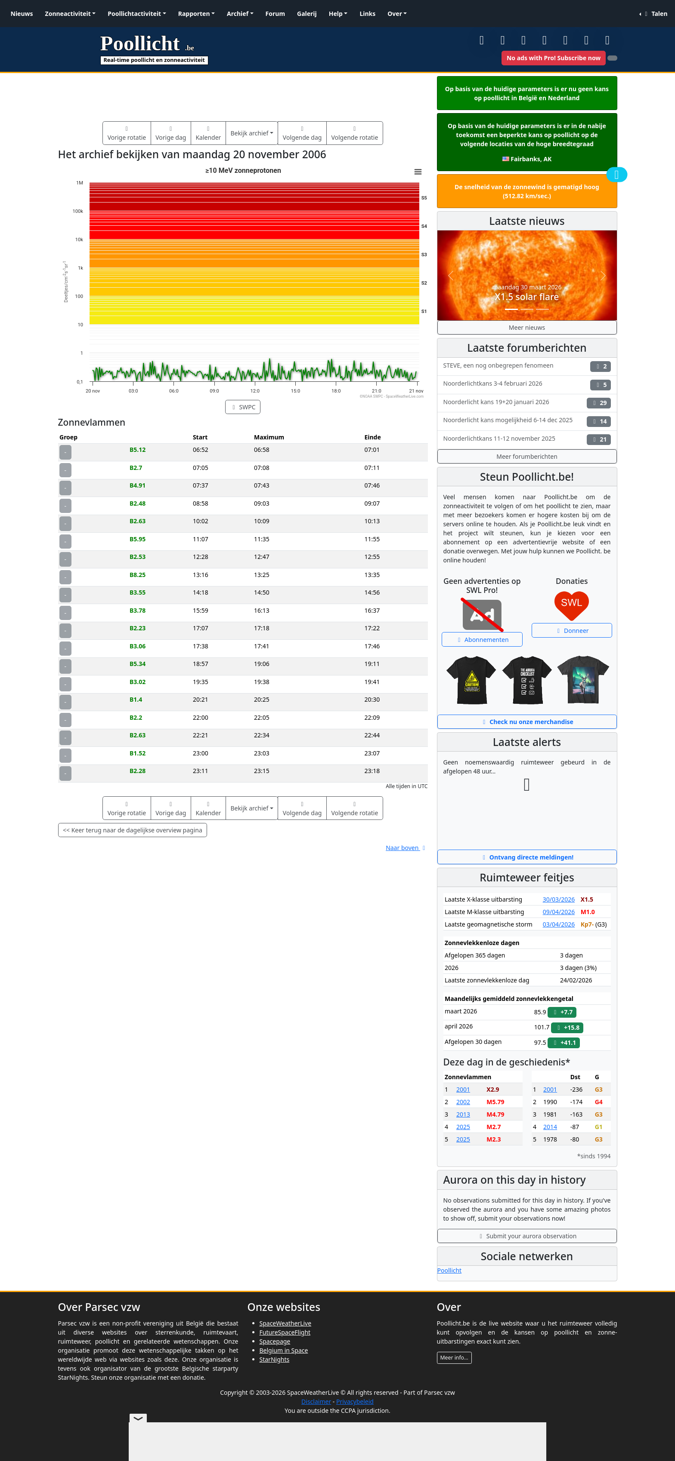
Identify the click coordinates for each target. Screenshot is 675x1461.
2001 (463, 1089)
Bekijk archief (249, 133)
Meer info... (454, 1357)
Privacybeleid (355, 1401)
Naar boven (406, 848)
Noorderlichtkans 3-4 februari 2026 (527, 384)
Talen (654, 13)
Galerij (307, 13)
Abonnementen (482, 639)
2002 (463, 1102)
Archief (237, 13)
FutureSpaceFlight (285, 1332)
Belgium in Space (284, 1350)
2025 (463, 1127)
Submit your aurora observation (527, 1236)
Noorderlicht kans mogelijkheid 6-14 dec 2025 (527, 421)
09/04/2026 (559, 912)
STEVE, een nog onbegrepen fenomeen (527, 366)
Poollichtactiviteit (134, 13)
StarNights (275, 1359)
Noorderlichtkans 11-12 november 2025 (527, 439)
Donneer (572, 630)
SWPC (242, 407)
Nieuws (22, 13)
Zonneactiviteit (68, 13)
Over (394, 13)
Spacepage (275, 1341)
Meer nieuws (527, 327)
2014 (550, 1127)
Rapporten (194, 13)
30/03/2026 (559, 899)
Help (336, 13)
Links (367, 13)
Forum (275, 13)
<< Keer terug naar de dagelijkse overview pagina (132, 830)
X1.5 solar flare (527, 297)
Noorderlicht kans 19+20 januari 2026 (527, 403)
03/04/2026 (559, 924)
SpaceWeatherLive (286, 1323)
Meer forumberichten (526, 456)
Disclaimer (316, 1401)
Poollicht (449, 1270)
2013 (463, 1114)
